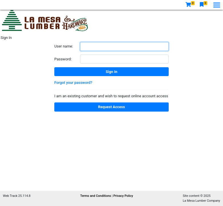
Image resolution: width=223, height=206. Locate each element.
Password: (63, 59)
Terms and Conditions (96, 196)
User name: (63, 46)
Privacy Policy (123, 196)
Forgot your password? (73, 82)
